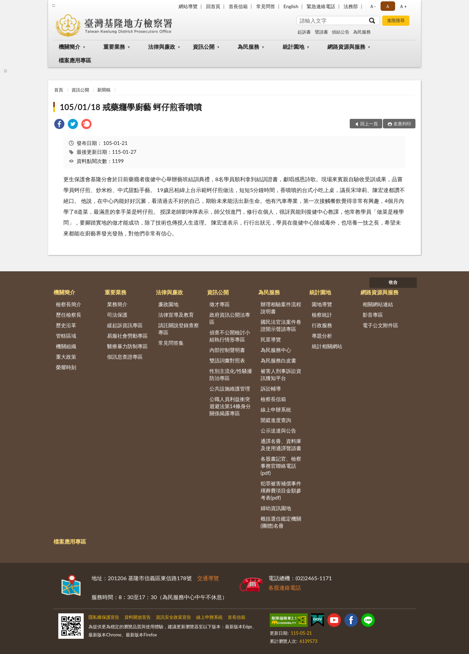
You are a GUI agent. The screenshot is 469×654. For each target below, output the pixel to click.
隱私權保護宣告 (103, 617)
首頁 (58, 89)
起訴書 (304, 32)
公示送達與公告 (278, 430)
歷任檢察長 (68, 315)
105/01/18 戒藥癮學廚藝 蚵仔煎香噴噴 (131, 107)
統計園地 (293, 46)
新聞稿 (103, 89)
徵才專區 (219, 304)
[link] (59, 125)
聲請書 (321, 32)
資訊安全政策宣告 (173, 617)
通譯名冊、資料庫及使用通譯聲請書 (281, 444)
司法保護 (117, 315)
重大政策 (66, 357)
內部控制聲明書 (227, 350)
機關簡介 (69, 46)
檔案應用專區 (75, 60)
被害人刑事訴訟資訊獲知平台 (281, 374)
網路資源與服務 (346, 46)
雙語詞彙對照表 (227, 360)
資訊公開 (204, 46)
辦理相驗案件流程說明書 (281, 307)
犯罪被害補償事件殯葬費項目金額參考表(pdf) (281, 490)
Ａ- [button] (372, 6)
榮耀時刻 (66, 367)
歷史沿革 (66, 325)
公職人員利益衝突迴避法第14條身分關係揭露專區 (230, 406)
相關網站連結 (378, 304)
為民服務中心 (276, 350)
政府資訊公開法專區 (229, 318)
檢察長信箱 (273, 399)
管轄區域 (66, 336)
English (291, 6)
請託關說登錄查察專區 (178, 328)
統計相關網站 (327, 346)
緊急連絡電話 (321, 6)
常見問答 (265, 6)
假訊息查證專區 (125, 357)
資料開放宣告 (137, 617)
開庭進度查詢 (276, 420)
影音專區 (373, 315)
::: (53, 5)
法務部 (351, 6)
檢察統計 (322, 315)
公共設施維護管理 (229, 388)
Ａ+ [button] (403, 6)
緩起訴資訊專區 (125, 325)
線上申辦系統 (276, 409)
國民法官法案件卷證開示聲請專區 (281, 325)
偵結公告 (340, 32)
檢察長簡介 (68, 304)
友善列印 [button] (402, 123)
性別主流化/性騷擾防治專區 (230, 374)
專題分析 (322, 336)
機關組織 (66, 346)
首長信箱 (238, 6)
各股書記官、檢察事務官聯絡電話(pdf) (281, 466)
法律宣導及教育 (176, 315)
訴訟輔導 (271, 388)
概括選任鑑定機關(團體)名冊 (281, 522)
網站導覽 (188, 6)
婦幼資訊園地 (276, 508)
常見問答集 (171, 343)
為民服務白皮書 (278, 360)
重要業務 (114, 46)
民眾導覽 (271, 339)
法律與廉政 (161, 46)
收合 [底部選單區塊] (393, 282)
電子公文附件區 (380, 325)
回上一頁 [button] (369, 123)
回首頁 (213, 6)
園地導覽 (322, 304)
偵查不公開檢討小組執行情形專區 (229, 335)
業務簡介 (117, 304)
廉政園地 (168, 304)
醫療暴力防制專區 (127, 346)
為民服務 (362, 32)
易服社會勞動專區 (127, 336)
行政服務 (322, 325)
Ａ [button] (387, 6)
